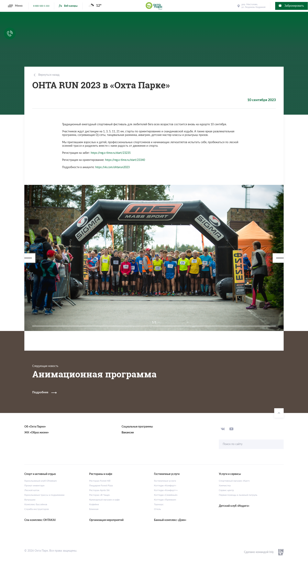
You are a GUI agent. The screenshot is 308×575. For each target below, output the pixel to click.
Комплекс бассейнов (35, 504)
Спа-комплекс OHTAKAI (40, 520)
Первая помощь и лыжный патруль (238, 495)
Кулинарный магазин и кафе (104, 500)
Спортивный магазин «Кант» (234, 481)
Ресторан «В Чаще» (99, 495)
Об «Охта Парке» (35, 426)
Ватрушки (29, 500)
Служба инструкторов (36, 509)
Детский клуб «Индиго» (234, 506)
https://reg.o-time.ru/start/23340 (125, 160)
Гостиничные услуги (165, 481)
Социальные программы (137, 426)
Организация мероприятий (106, 520)
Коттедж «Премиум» (165, 500)
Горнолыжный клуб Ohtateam (40, 481)
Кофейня (94, 504)
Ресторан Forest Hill (99, 481)
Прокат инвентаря (34, 485)
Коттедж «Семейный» (166, 495)
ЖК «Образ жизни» (36, 432)
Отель (157, 509)
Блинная (93, 509)
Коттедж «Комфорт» (165, 485)
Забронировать (291, 5)
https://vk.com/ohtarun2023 (112, 167)
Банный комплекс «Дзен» (170, 520)
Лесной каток (31, 490)
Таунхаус (159, 504)
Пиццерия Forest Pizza (101, 485)
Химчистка (225, 485)
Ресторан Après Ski (99, 490)
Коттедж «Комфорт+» (166, 490)
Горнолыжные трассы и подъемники (44, 495)
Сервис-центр (226, 490)
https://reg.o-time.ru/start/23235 (111, 153)
